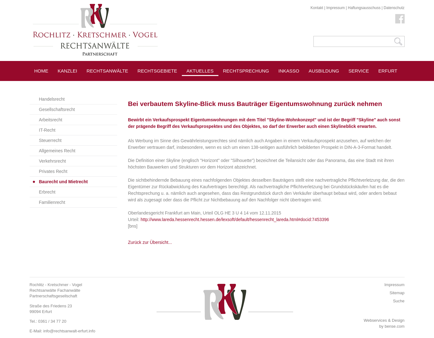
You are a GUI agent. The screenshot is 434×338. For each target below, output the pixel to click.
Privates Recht (53, 171)
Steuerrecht (50, 140)
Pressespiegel (242, 85)
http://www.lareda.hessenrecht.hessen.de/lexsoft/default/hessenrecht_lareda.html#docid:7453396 (235, 219)
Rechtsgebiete (157, 70)
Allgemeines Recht (57, 150)
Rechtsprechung (246, 70)
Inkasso (288, 70)
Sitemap (397, 292)
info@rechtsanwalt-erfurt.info (69, 331)
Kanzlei (67, 70)
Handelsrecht (52, 99)
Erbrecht (47, 191)
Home (41, 70)
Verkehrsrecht (52, 161)
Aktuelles (200, 70)
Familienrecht (52, 202)
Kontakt (317, 8)
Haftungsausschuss (364, 8)
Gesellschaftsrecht (57, 109)
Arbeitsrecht (50, 119)
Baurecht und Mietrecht (63, 181)
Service (358, 70)
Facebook (400, 18)
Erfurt (387, 70)
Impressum (335, 8)
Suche (399, 301)
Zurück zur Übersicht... (150, 242)
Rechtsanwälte (107, 70)
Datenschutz (394, 8)
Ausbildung (324, 70)
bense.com (395, 326)
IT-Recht (47, 130)
